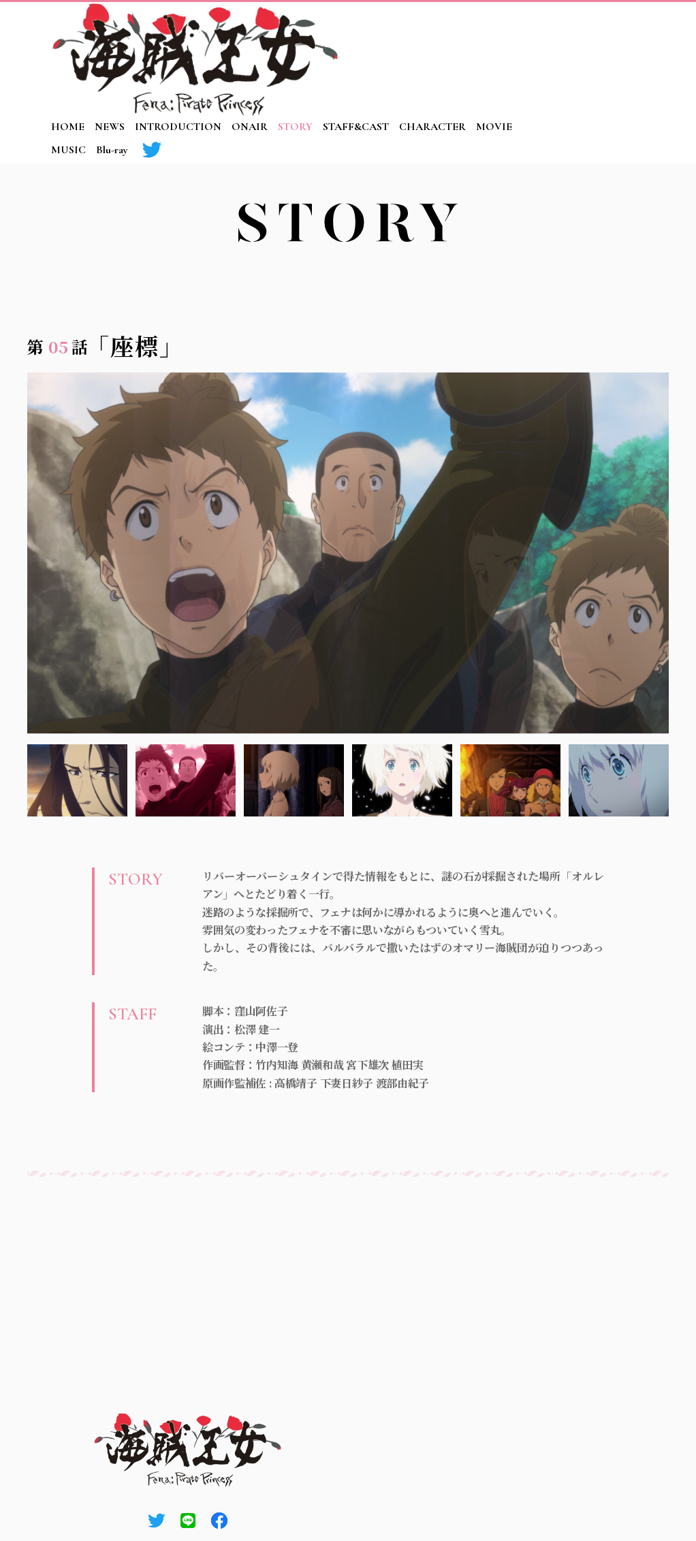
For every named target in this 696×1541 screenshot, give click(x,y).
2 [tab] (186, 780)
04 (452, 309)
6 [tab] (619, 780)
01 (374, 309)
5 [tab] (510, 780)
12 (661, 309)
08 (557, 309)
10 (608, 309)
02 (400, 309)
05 (478, 309)
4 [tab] (402, 780)
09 (582, 309)
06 (504, 309)
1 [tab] (77, 780)
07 (531, 309)
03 (427, 309)
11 (635, 309)
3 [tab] (294, 780)
